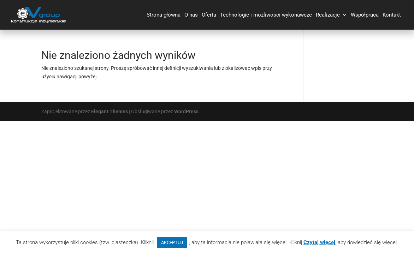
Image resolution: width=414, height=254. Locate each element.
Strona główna (164, 15)
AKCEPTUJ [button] (172, 242)
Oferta (209, 15)
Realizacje (328, 15)
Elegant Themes (109, 111)
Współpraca (365, 15)
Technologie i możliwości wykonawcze (266, 15)
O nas (191, 15)
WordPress (186, 111)
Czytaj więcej (319, 242)
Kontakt (392, 15)
